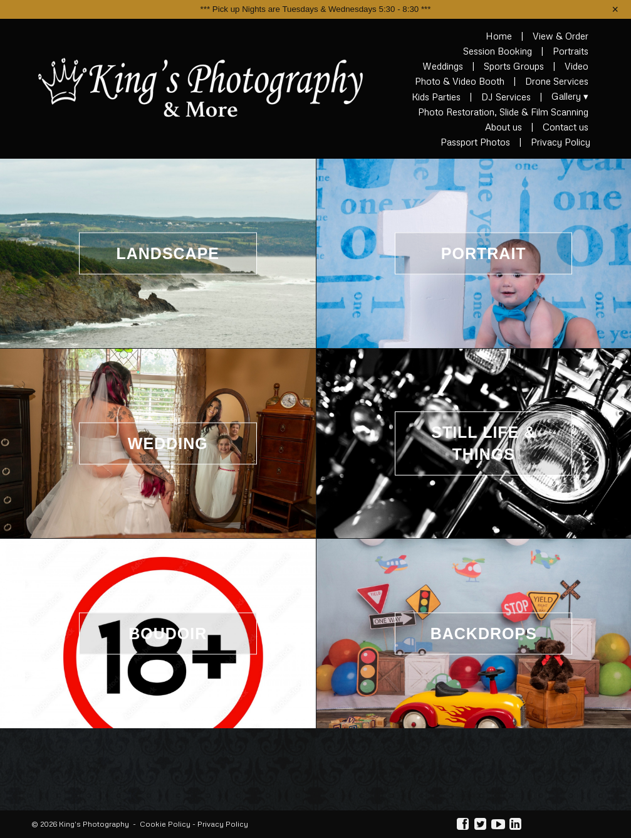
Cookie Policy (165, 824)
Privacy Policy (222, 824)
